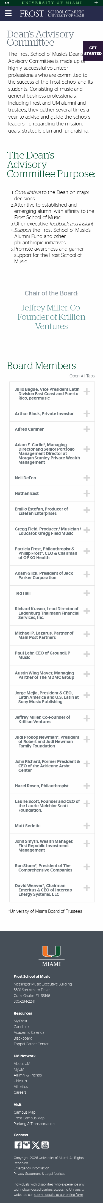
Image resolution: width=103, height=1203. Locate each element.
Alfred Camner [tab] (29, 429)
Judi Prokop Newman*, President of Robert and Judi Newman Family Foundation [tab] (47, 741)
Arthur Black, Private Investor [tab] (44, 414)
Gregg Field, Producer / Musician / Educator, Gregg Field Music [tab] (48, 531)
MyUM (19, 1070)
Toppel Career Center (31, 1044)
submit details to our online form (58, 1195)
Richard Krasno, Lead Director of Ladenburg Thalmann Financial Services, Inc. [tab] (47, 613)
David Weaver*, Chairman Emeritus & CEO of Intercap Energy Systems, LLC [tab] (43, 890)
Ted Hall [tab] (22, 593)
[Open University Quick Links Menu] (96, 3)
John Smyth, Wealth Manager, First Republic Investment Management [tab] (44, 845)
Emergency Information (31, 1168)
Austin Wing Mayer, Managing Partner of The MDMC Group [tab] (44, 675)
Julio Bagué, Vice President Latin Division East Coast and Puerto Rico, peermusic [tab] (47, 393)
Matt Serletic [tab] (27, 826)
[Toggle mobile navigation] (8, 13)
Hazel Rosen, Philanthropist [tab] (42, 786)
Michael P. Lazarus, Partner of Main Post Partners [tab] (44, 635)
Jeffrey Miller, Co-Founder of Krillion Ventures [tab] (42, 719)
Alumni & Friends (28, 1075)
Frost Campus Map (29, 1118)
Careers (20, 1093)
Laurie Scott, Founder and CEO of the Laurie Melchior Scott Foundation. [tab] (47, 805)
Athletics (21, 1087)
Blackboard (23, 1038)
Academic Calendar (30, 1033)
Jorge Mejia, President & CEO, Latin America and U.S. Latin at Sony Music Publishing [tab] (47, 697)
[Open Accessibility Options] (7, 3)
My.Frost (20, 1021)
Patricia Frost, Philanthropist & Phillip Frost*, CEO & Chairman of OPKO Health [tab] (46, 553)
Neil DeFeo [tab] (25, 478)
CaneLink (21, 1027)
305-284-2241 (24, 1002)
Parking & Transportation (34, 1124)
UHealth (20, 1081)
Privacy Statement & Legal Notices (39, 1174)
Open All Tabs (82, 376)
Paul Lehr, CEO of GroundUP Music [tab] (42, 655)
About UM (22, 1064)
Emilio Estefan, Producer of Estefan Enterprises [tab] (41, 511)
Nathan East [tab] (27, 493)
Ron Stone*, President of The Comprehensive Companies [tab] (43, 868)
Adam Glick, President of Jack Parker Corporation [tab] (44, 575)
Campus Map (24, 1112)
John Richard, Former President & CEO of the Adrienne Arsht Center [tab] (47, 766)
